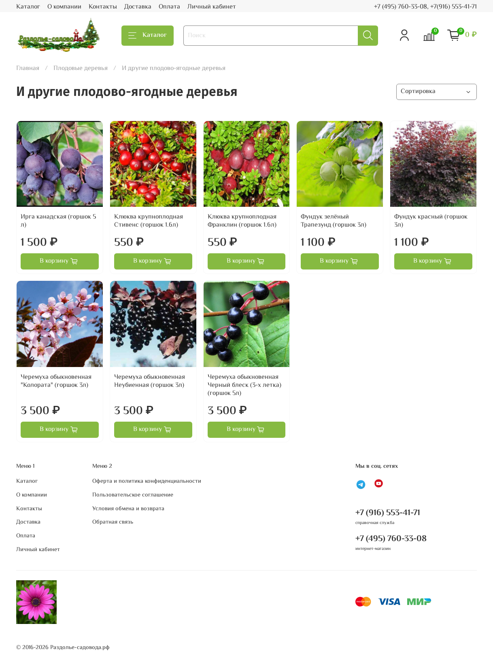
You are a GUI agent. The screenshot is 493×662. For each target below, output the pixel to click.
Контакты (103, 7)
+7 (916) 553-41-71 (387, 513)
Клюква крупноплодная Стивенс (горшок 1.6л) (148, 221)
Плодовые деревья (80, 69)
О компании (64, 7)
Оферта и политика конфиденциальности (146, 481)
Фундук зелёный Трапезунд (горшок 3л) (333, 221)
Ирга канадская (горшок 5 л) (58, 221)
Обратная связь (112, 522)
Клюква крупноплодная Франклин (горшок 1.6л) (242, 221)
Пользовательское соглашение (132, 495)
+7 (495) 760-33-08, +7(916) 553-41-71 (425, 7)
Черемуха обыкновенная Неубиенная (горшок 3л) (149, 381)
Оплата (169, 7)
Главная (27, 69)
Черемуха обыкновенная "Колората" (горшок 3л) (56, 381)
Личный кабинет (211, 7)
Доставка (137, 7)
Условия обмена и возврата (128, 509)
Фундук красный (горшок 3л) (431, 221)
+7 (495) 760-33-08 (391, 539)
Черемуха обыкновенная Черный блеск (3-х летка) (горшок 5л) (244, 385)
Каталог (28, 7)
